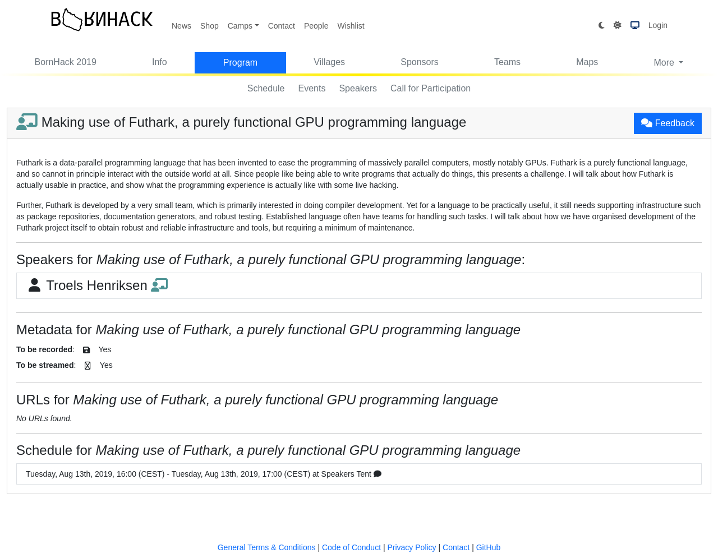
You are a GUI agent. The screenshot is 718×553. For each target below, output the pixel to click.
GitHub (488, 547)
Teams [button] (507, 62)
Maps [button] (587, 62)
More (664, 62)
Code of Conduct (351, 547)
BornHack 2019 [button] (65, 62)
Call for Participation (430, 88)
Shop (209, 25)
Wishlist (350, 25)
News (181, 25)
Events (312, 88)
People (316, 25)
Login (658, 25)
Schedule (266, 88)
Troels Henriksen (97, 285)
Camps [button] (240, 25)
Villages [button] (329, 62)
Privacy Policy (411, 547)
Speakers (358, 88)
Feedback (667, 123)
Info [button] (159, 62)
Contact (281, 25)
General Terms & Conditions (267, 547)
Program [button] (240, 62)
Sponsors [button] (420, 62)
